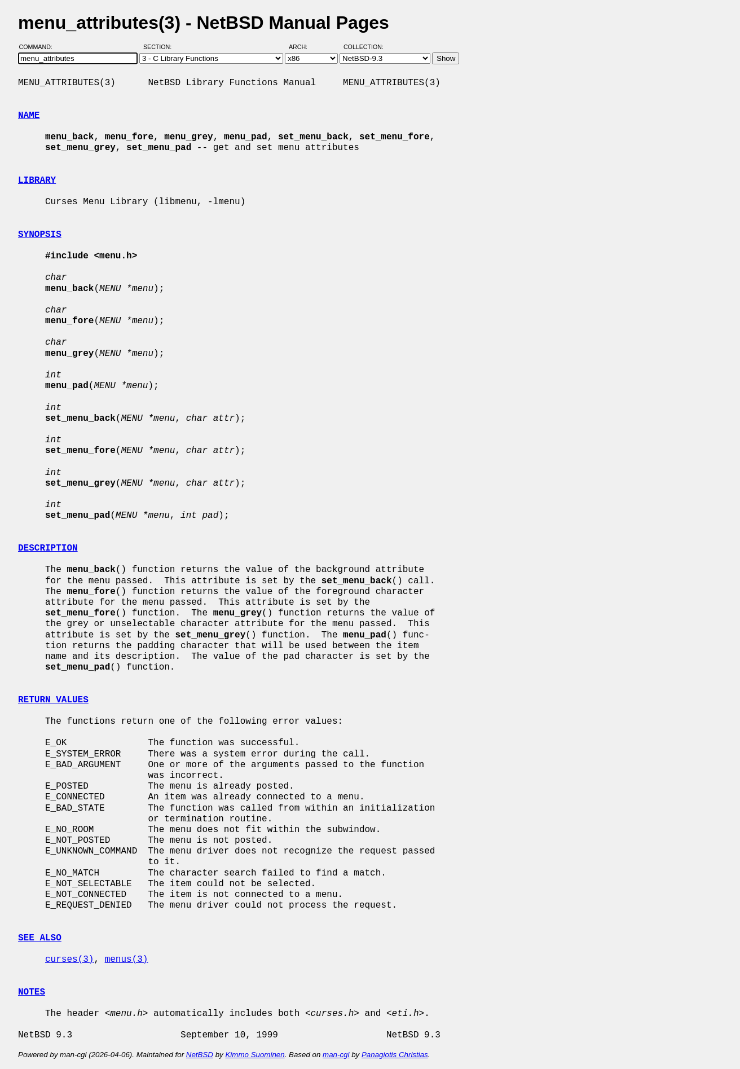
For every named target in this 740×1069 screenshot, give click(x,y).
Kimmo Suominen (254, 1054)
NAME (28, 115)
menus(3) (126, 959)
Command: (39, 46)
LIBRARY (37, 180)
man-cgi (336, 1054)
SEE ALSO (39, 938)
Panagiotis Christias (395, 1054)
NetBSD (199, 1054)
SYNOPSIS (39, 234)
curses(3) (69, 959)
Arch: (303, 46)
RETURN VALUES (53, 700)
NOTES (31, 992)
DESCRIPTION (48, 548)
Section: (160, 46)
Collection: (363, 46)
